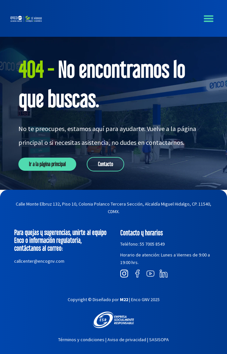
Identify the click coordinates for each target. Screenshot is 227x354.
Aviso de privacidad (126, 340)
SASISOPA (159, 340)
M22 (124, 299)
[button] (208, 18)
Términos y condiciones (81, 340)
